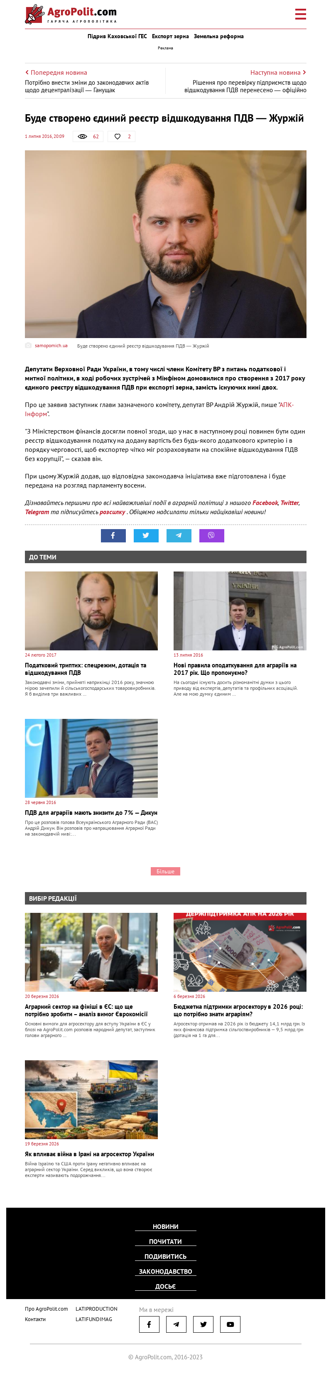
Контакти (35, 1319)
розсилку (113, 512)
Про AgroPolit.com (46, 1308)
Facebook (265, 502)
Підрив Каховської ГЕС (117, 36)
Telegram (37, 512)
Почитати (165, 1241)
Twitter (289, 502)
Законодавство (165, 1271)
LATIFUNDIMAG (94, 1319)
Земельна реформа (219, 36)
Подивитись (165, 1256)
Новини (166, 1226)
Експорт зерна (170, 36)
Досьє (165, 1286)
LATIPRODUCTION (97, 1308)
